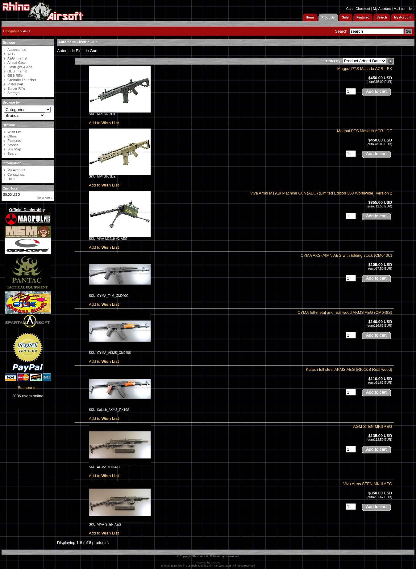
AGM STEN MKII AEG (372, 426)
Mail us (398, 8)
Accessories (16, 49)
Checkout (363, 8)
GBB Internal (17, 71)
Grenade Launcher (21, 80)
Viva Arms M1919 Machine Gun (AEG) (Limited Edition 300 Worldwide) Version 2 (321, 193)
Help (410, 8)
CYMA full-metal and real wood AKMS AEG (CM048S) (344, 312)
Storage (13, 93)
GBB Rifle (15, 75)
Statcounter (28, 387)
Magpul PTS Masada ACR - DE (364, 131)
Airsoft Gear (16, 62)
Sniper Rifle (16, 88)
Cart (349, 8)
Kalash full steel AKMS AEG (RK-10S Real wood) (349, 369)
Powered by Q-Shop (208, 562)
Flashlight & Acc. (20, 67)
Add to (104, 123)
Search (12, 153)
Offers (12, 136)
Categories (11, 31)
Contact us (15, 174)
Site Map (14, 149)
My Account (382, 8)
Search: (341, 31)
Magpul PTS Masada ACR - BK (364, 68)
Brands (12, 145)
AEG (11, 54)
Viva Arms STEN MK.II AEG (367, 483)
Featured (14, 140)
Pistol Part (15, 84)
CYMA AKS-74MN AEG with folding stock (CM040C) (346, 255)
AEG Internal (17, 58)
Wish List (14, 132)
